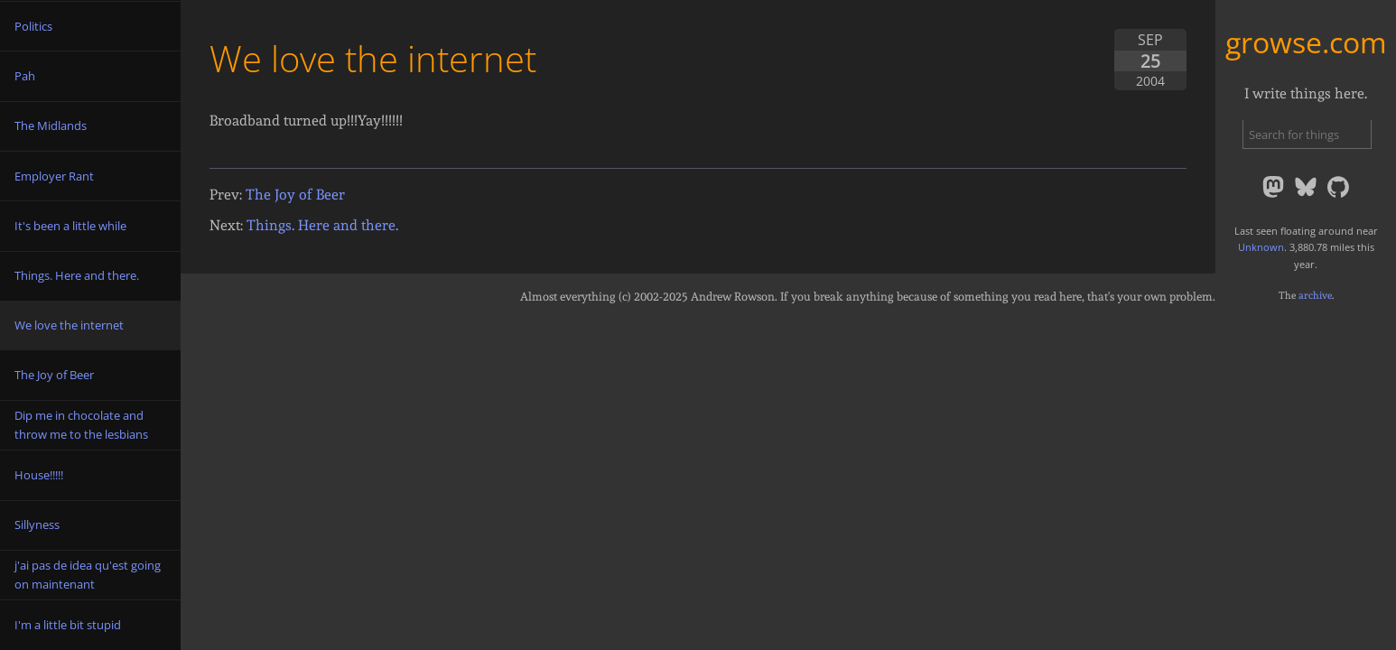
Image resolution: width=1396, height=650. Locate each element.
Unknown (1261, 247)
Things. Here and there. (322, 225)
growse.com (1306, 42)
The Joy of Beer (295, 194)
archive (1315, 295)
